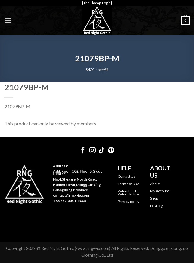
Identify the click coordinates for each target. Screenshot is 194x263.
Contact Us (126, 176)
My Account (159, 191)
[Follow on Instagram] (92, 150)
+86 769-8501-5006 (69, 200)
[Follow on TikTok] (101, 150)
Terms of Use (128, 183)
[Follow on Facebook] (83, 150)
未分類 (103, 69)
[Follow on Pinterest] (111, 150)
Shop (154, 198)
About (155, 183)
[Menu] (8, 20)
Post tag (156, 205)
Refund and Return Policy (128, 192)
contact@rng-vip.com (71, 195)
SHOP (90, 69)
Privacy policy (128, 201)
